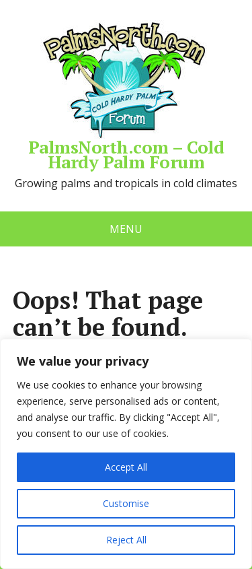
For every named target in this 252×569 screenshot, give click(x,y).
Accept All (126, 467)
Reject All (126, 539)
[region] (126, 454)
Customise (126, 503)
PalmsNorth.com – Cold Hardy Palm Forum (126, 94)
